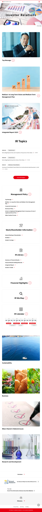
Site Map (27, 506)
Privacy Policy (15, 506)
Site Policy (22, 506)
